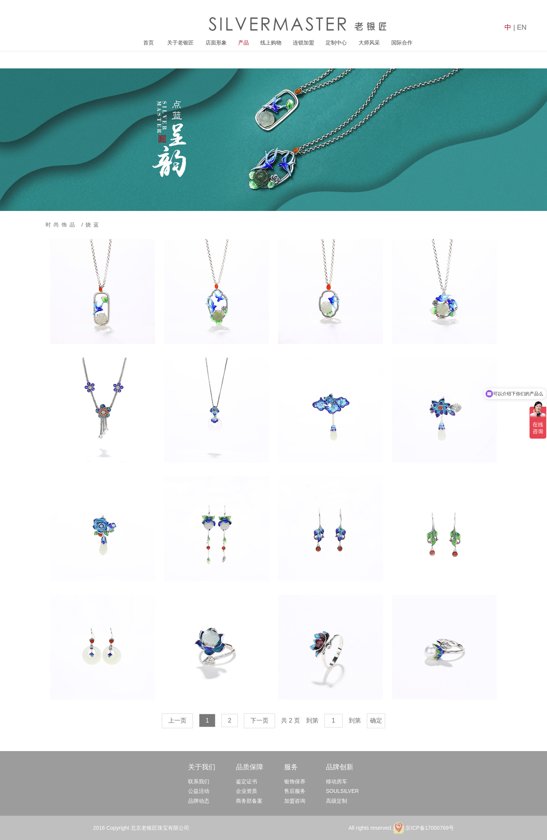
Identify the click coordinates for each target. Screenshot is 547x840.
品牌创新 (339, 767)
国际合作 (402, 43)
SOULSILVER (342, 791)
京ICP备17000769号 (429, 828)
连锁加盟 (303, 43)
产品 (243, 43)
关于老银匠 (180, 43)
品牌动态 (198, 801)
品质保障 (249, 767)
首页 (148, 43)
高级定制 (336, 801)
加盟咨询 (294, 801)
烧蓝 (93, 225)
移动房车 (336, 781)
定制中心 (336, 43)
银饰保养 (294, 781)
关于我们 (201, 767)
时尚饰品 (64, 225)
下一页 (259, 720)
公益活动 (198, 791)
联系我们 (198, 781)
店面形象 (216, 43)
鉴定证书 (246, 781)
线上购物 (270, 43)
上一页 (177, 720)
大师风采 (369, 43)
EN (521, 27)
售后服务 (294, 791)
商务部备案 (249, 801)
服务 (291, 767)
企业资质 (246, 791)
